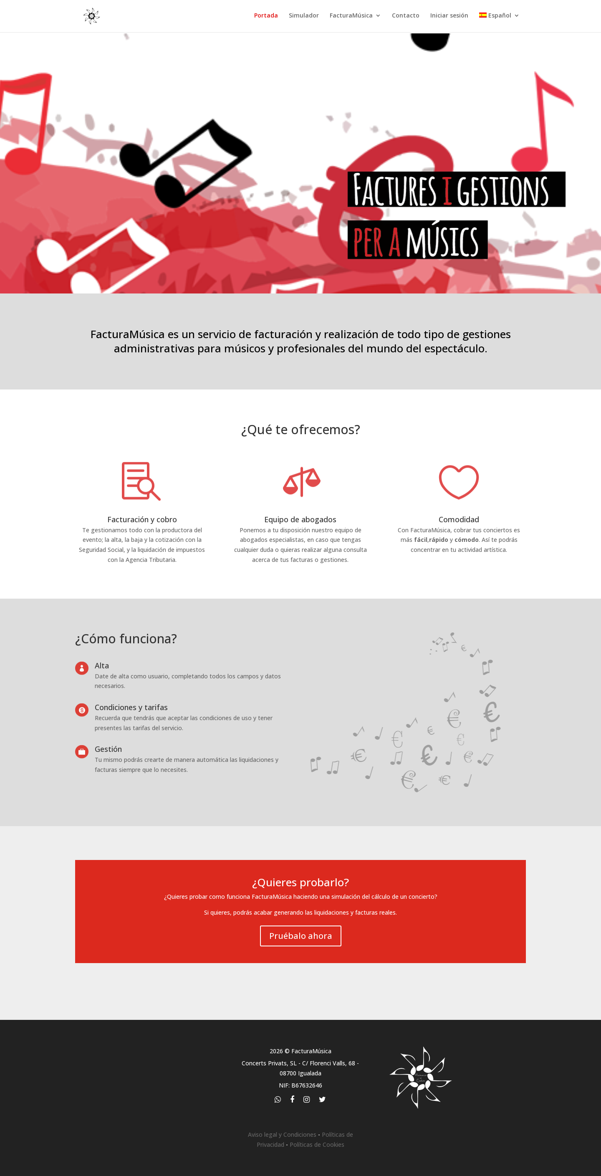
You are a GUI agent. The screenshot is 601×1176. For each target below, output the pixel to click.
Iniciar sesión (449, 17)
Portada (266, 17)
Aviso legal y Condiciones (282, 1134)
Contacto (405, 17)
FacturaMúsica (351, 17)
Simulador (304, 17)
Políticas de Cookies (317, 1144)
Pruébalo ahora (300, 935)
